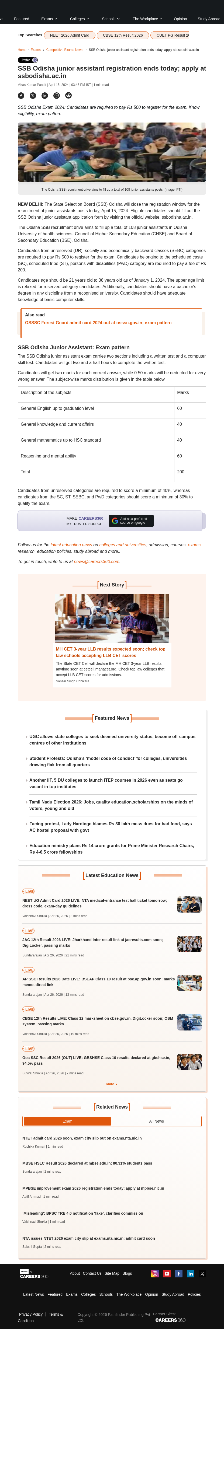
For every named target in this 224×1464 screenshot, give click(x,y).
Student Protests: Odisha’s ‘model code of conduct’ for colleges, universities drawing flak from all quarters (108, 761)
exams (194, 545)
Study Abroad (209, 19)
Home (22, 50)
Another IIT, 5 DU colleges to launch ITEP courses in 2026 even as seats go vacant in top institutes (106, 783)
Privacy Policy (31, 1314)
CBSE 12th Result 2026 (123, 35)
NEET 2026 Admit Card (69, 35)
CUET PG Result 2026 (176, 35)
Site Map (112, 1273)
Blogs (127, 1273)
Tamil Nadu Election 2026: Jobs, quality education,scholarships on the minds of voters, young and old (111, 805)
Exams (49, 19)
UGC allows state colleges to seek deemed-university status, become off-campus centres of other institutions (112, 739)
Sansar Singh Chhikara (72, 681)
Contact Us (92, 1273)
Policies (194, 1294)
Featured (21, 19)
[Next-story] (112, 622)
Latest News (33, 1294)
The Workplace (148, 19)
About (75, 1273)
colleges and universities (122, 545)
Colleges (79, 19)
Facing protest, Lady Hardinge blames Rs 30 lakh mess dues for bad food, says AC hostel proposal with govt (110, 827)
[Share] (21, 95)
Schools (111, 19)
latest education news (71, 545)
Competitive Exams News (64, 50)
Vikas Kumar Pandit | (33, 85)
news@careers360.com (96, 561)
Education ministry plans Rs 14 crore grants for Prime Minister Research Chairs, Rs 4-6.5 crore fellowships (111, 848)
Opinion (180, 19)
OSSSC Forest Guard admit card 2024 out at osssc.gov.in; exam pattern (98, 322)
